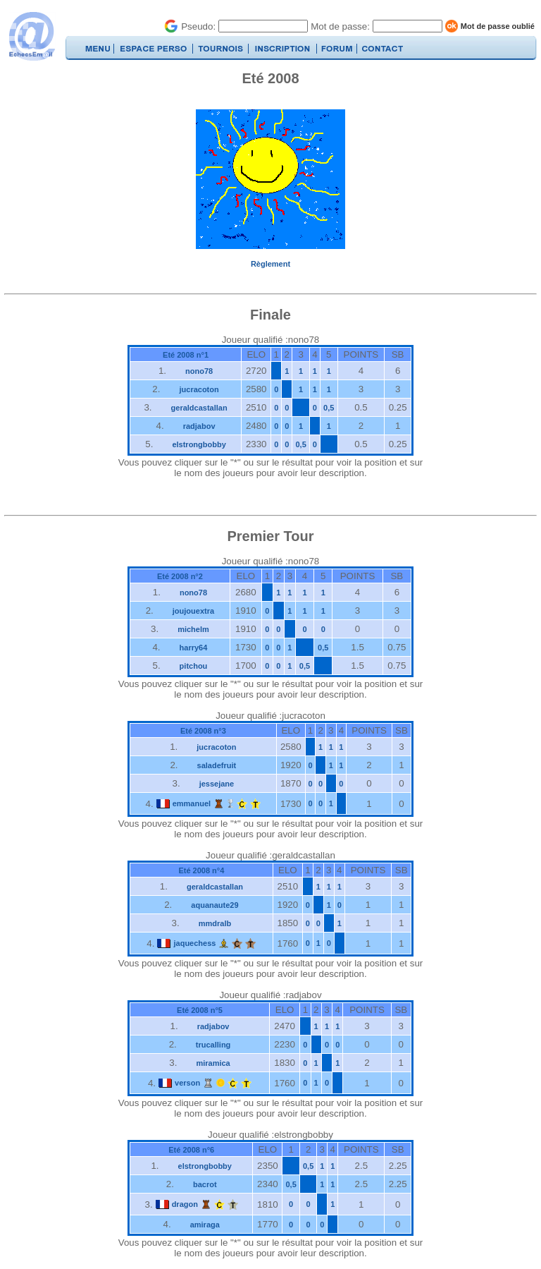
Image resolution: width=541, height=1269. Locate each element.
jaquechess (194, 943)
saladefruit (217, 765)
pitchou (194, 666)
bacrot (205, 1184)
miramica (213, 1063)
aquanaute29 (214, 905)
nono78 (199, 371)
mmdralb (215, 923)
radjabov (199, 426)
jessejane (217, 783)
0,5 (328, 407)
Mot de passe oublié (498, 26)
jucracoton (198, 389)
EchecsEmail (31, 36)
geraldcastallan (199, 407)
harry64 (194, 647)
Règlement (270, 264)
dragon (185, 1204)
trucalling (213, 1044)
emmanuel (192, 803)
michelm (193, 629)
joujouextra (193, 611)
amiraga (205, 1224)
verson (187, 1083)
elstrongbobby (198, 444)
